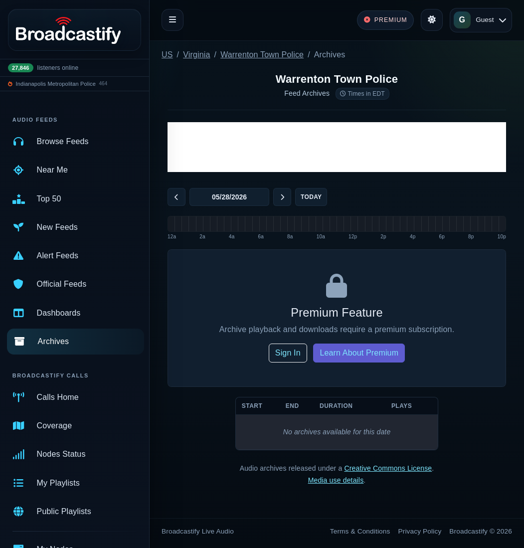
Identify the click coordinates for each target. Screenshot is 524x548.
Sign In (288, 353)
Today (311, 196)
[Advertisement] (337, 147)
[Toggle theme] (432, 20)
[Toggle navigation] (172, 20)
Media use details (336, 480)
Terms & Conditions (360, 531)
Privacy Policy (420, 531)
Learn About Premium (359, 353)
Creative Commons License (388, 468)
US (167, 54)
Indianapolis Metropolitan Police (56, 84)
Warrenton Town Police (262, 54)
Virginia (196, 54)
